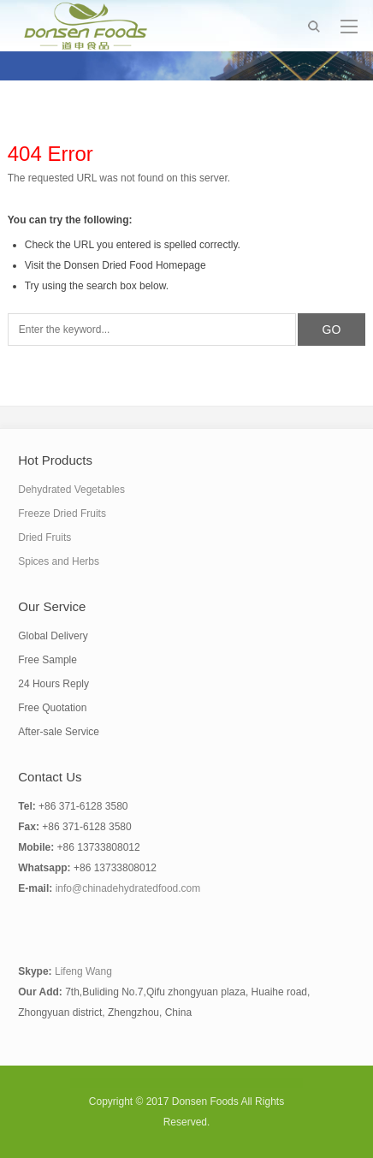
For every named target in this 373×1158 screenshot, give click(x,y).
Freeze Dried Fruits (62, 514)
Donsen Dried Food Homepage (135, 265)
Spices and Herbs (58, 561)
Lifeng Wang (83, 971)
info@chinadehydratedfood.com (128, 888)
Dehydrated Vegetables (71, 490)
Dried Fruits (44, 537)
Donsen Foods (205, 1102)
